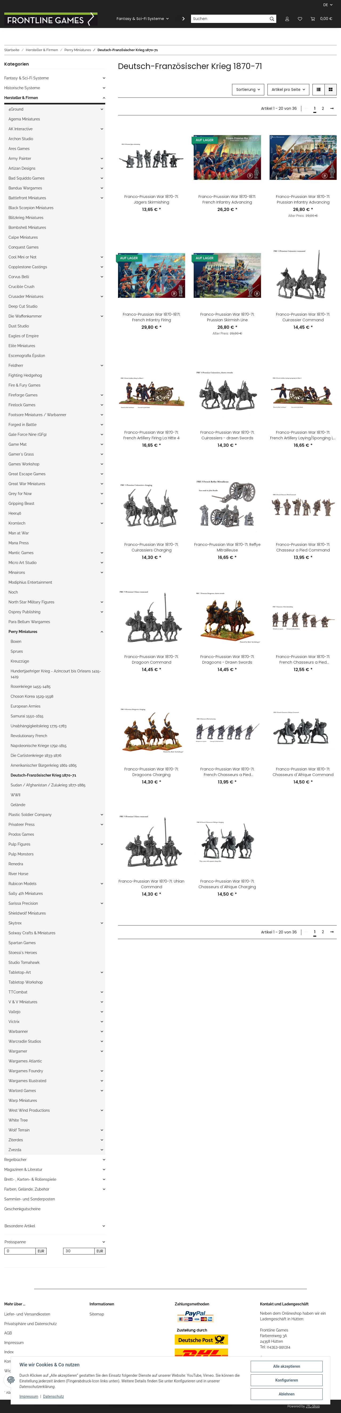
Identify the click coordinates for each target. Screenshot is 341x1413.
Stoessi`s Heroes (23, 953)
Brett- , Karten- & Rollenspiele (30, 1179)
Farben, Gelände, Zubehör (26, 1189)
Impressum (14, 1343)
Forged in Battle (22, 425)
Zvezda (15, 1150)
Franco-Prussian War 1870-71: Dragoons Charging (151, 771)
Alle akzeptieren (286, 1366)
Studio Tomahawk (24, 962)
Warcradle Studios (25, 1041)
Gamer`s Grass (21, 454)
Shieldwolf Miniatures (27, 913)
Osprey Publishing (24, 612)
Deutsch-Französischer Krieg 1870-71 (43, 775)
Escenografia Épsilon (27, 356)
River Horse (18, 874)
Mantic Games (21, 553)
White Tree (18, 1120)
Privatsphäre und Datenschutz (30, 1324)
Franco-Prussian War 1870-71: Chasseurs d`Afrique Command (303, 771)
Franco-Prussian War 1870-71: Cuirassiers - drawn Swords (227, 435)
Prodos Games (21, 834)
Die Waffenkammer (25, 316)
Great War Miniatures (27, 484)
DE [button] (325, 4)
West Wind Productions (29, 1110)
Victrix (14, 1022)
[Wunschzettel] (300, 19)
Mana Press (19, 543)
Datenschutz (53, 1396)
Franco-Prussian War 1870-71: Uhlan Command (151, 884)
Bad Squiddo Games (26, 178)
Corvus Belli (19, 277)
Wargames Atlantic (25, 1061)
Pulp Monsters (21, 854)
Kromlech (17, 523)
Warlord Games (22, 1091)
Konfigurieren (286, 1380)
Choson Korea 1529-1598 (32, 696)
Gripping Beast (21, 503)
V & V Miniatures (23, 1002)
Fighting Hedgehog (25, 375)
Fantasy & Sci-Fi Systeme (26, 78)
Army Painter (20, 158)
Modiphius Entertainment (30, 582)
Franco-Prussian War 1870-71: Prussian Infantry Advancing (303, 199)
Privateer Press (22, 824)
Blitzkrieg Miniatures (26, 218)
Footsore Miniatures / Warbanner (37, 415)
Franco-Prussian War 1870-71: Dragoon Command (151, 659)
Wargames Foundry (26, 1071)
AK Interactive (21, 129)
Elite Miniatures (22, 346)
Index (9, 1352)
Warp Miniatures (23, 1100)
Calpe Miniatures (23, 237)
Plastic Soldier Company (30, 815)
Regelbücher (15, 1160)
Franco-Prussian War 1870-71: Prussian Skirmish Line (227, 317)
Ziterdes (16, 1140)
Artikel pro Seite (286, 89)
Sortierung (245, 89)
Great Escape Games (27, 474)
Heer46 (15, 513)
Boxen (16, 641)
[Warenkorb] (321, 19)
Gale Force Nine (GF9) (28, 434)
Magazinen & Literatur (23, 1169)
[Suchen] (229, 18)
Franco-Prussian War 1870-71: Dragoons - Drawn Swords (227, 659)
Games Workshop (24, 464)
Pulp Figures (19, 844)
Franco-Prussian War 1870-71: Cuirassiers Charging (151, 547)
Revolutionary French (29, 736)
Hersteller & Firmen (21, 98)
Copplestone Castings (28, 267)
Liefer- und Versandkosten (27, 1314)
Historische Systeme (22, 88)
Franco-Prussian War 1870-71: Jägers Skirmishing (151, 199)
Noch (13, 592)
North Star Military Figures (31, 602)
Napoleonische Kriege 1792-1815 (39, 746)
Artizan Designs (22, 168)
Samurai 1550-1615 (27, 716)
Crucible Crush (21, 287)
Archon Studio (21, 139)
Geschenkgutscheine (22, 1209)
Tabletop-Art (20, 972)
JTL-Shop (313, 1406)
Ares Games (19, 149)
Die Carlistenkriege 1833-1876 (36, 755)
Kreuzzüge (20, 661)
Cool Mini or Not (22, 257)
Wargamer (18, 1051)
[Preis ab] (20, 1251)
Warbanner (18, 1031)
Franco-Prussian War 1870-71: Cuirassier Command (303, 317)
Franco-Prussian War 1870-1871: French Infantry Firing (151, 317)
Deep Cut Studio (23, 306)
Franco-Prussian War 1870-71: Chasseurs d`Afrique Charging (227, 884)
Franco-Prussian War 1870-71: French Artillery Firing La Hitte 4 (151, 435)
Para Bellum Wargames (29, 622)
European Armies (25, 706)
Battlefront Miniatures (27, 198)
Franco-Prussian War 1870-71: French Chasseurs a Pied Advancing (227, 772)
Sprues (17, 651)
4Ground (16, 109)
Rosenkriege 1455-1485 (31, 686)
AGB (8, 1333)
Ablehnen (286, 1394)
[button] (287, 19)
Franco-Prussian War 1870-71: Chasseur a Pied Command (303, 547)
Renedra (16, 864)
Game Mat (18, 444)
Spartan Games (22, 943)
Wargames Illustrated (27, 1081)
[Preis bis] (79, 1251)
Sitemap (97, 1314)
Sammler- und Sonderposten (29, 1199)
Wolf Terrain (19, 1130)
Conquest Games (24, 247)
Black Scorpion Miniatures (31, 208)
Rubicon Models (22, 884)
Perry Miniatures (23, 632)
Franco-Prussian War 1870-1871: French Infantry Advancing (227, 199)
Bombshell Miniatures (27, 227)
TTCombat (18, 992)
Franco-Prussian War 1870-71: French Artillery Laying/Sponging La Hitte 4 (303, 435)
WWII (15, 795)
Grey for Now (20, 494)
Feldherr (16, 365)
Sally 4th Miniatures (26, 893)
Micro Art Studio (22, 563)
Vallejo (14, 1012)
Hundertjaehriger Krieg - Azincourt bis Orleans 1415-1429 (56, 674)
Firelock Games (22, 405)
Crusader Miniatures (26, 296)
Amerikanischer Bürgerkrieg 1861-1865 (44, 765)
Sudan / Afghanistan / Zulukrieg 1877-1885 (48, 785)
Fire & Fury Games (24, 385)
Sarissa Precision (23, 903)
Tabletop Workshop (26, 982)
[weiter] (332, 108)
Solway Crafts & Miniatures (32, 933)
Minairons (17, 572)
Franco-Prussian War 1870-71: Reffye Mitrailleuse (227, 547)
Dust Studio (19, 326)
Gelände (18, 805)
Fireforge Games (23, 395)
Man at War (19, 533)
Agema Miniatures (24, 119)
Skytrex (15, 923)
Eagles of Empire (24, 336)
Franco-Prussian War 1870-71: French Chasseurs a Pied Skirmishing (303, 659)
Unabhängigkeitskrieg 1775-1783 (38, 726)
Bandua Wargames (25, 188)
